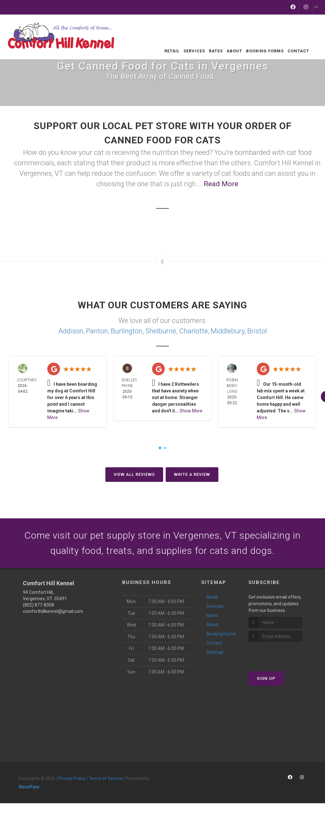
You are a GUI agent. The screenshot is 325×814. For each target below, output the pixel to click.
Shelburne (160, 331)
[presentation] (282, 653)
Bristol (257, 331)
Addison (70, 331)
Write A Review (192, 474)
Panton (97, 331)
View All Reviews (134, 474)
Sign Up (266, 678)
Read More (221, 184)
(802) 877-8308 (38, 604)
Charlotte (193, 331)
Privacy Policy (72, 778)
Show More (191, 410)
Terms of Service (106, 778)
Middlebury (227, 331)
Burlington (127, 331)
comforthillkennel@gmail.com (53, 611)
